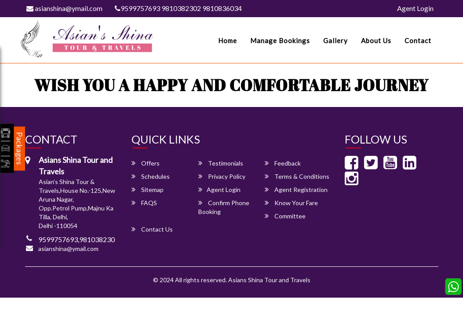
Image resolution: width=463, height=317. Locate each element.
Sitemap (147, 189)
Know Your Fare (291, 202)
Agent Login (415, 8)
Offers (145, 163)
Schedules (150, 176)
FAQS (144, 202)
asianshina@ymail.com (64, 8)
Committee (285, 216)
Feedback (283, 163)
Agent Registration (296, 189)
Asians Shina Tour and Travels (269, 280)
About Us (376, 40)
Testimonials (220, 163)
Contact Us (152, 229)
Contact (418, 40)
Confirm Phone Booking (223, 207)
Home (227, 40)
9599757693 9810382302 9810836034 (178, 8)
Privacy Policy (221, 176)
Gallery (335, 40)
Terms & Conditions (297, 176)
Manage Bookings (280, 40)
